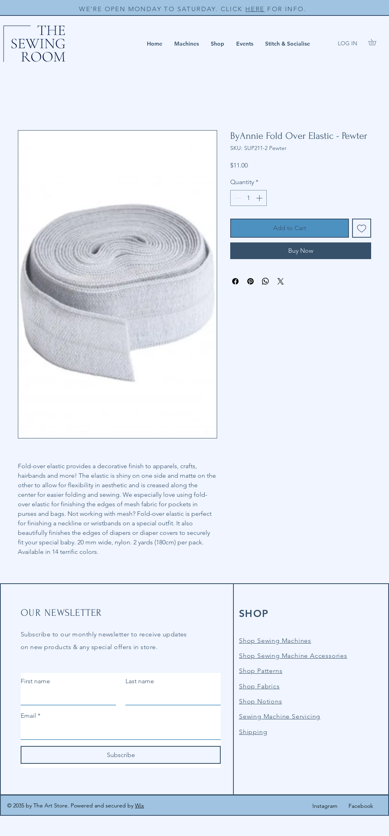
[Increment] (260, 198)
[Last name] (170, 697)
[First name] (66, 697)
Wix (139, 805)
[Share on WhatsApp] (265, 281)
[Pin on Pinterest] (250, 281)
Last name (139, 681)
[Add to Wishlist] (361, 228)
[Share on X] (280, 281)
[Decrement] (237, 198)
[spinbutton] (248, 198)
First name (35, 681)
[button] (186, 44)
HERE (255, 9)
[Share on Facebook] (235, 281)
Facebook (361, 805)
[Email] (118, 731)
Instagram (324, 805)
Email (30, 715)
